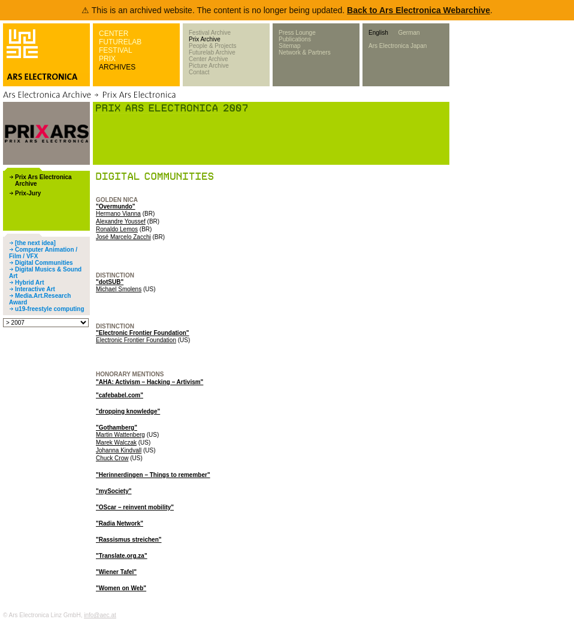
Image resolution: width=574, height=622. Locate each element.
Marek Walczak (116, 442)
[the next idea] (35, 243)
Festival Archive (210, 32)
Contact (199, 72)
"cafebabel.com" (119, 395)
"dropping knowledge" (128, 411)
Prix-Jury (28, 193)
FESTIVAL (115, 50)
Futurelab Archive (212, 52)
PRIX (107, 59)
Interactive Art (35, 289)
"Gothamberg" (116, 427)
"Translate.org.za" (121, 555)
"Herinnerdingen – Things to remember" (153, 475)
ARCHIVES (117, 67)
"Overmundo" (115, 206)
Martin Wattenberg (120, 434)
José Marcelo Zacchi (123, 237)
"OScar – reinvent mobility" (135, 507)
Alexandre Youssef (121, 221)
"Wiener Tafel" (116, 572)
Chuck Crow (112, 458)
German (408, 32)
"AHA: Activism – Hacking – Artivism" (149, 382)
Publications (295, 39)
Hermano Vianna (118, 213)
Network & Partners (305, 52)
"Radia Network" (119, 523)
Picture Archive (209, 65)
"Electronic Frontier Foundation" (142, 333)
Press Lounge (297, 32)
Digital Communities (44, 262)
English (378, 32)
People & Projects (213, 46)
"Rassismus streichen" (129, 539)
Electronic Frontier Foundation (136, 340)
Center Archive (208, 59)
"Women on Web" (121, 588)
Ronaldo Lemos (117, 229)
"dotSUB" (109, 282)
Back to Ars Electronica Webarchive (418, 10)
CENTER (113, 33)
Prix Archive (204, 39)
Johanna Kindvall (118, 450)
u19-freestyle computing (49, 309)
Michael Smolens (118, 289)
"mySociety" (114, 491)
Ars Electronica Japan (397, 46)
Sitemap (290, 46)
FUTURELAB (120, 42)
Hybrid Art (29, 282)
